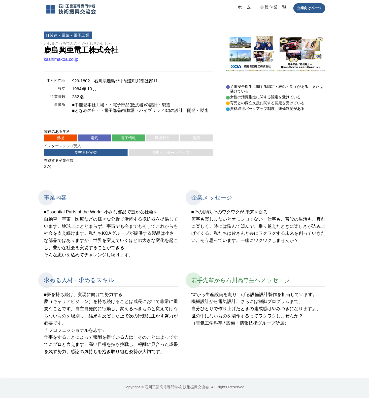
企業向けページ (309, 8)
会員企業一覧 (273, 7)
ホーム (244, 7)
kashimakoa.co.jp (61, 59)
